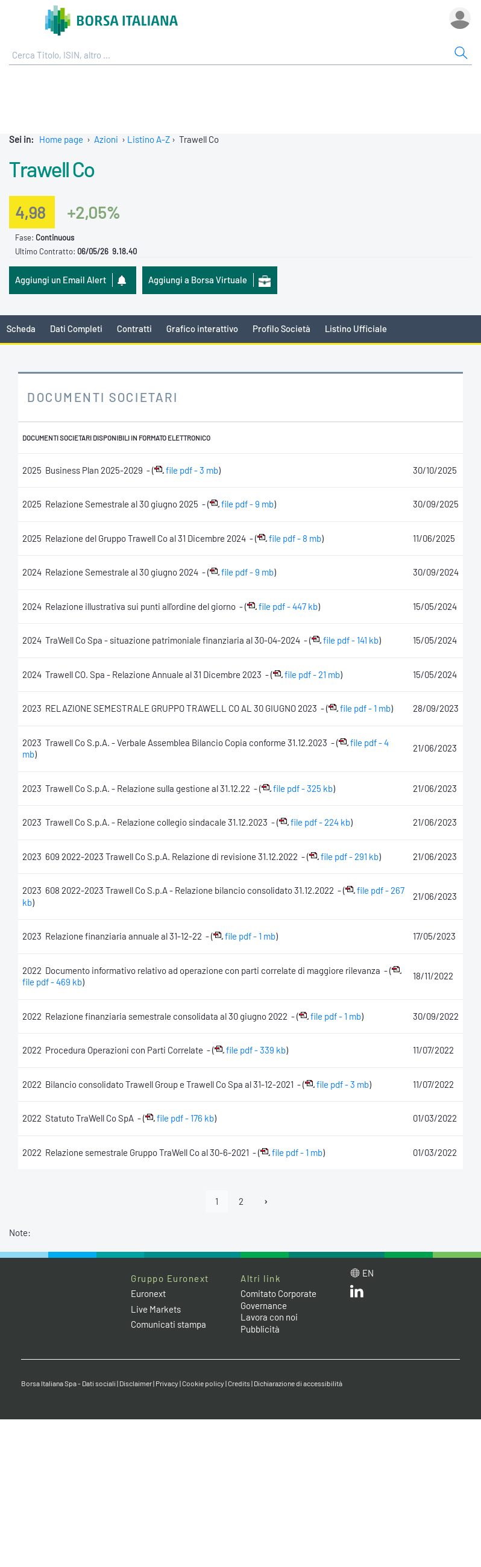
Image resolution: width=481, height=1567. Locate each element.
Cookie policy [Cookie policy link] (203, 1383)
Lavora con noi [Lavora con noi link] (269, 1316)
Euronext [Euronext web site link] (148, 1293)
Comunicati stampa (168, 1324)
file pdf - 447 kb (282, 606)
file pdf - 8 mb (289, 538)
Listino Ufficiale (356, 328)
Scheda (21, 328)
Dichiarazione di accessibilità (298, 1383)
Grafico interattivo (202, 328)
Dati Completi (76, 328)
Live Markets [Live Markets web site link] (156, 1309)
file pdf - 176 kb (179, 1118)
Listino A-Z (148, 139)
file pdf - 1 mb (360, 708)
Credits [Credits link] (239, 1383)
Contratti (134, 328)
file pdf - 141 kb (345, 640)
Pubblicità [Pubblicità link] (260, 1329)
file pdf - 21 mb (306, 674)
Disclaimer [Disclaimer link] (135, 1383)
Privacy (167, 1383)
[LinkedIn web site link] (356, 1294)
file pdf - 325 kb (297, 788)
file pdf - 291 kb (344, 856)
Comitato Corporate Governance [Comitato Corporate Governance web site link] (278, 1299)
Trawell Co (51, 168)
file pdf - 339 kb (250, 1049)
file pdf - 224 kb (314, 822)
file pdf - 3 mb (186, 470)
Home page (61, 139)
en (368, 1272)
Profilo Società (281, 328)
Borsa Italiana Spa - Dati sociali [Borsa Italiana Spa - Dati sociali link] (68, 1383)
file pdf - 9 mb (242, 503)
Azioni (106, 139)
